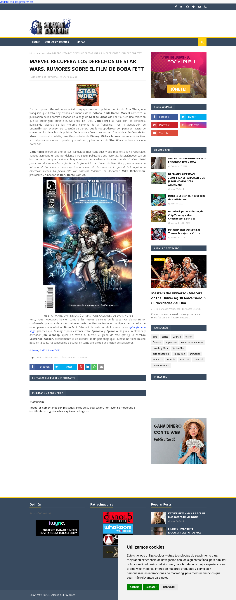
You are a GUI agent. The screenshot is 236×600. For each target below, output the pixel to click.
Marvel (34, 350)
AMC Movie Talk (49, 350)
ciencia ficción (44, 357)
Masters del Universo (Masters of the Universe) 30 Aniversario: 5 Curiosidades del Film (178, 298)
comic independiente (192, 342)
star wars (41, 53)
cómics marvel (68, 357)
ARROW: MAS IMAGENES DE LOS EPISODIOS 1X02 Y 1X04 (187, 160)
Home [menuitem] (36, 42)
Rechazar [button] (151, 586)
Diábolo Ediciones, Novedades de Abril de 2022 (186, 197)
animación (195, 353)
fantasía (157, 342)
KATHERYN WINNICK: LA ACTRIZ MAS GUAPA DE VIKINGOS (186, 515)
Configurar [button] (169, 586)
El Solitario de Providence (45, 76)
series (165, 336)
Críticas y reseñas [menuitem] (57, 42)
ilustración (179, 353)
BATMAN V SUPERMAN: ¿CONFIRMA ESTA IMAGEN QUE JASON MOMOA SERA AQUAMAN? (186, 179)
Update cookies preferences (17, 1)
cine (56, 357)
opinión (171, 359)
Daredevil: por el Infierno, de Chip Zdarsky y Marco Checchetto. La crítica (185, 215)
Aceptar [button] (134, 586)
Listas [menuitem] (81, 42)
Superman (171, 342)
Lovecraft (199, 359)
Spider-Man (178, 348)
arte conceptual (161, 353)
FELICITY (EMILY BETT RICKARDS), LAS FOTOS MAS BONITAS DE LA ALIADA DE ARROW (184, 534)
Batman (177, 336)
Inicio (32, 53)
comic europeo (161, 365)
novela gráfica (160, 348)
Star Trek (184, 359)
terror (188, 336)
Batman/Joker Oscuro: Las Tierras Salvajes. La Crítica (184, 231)
